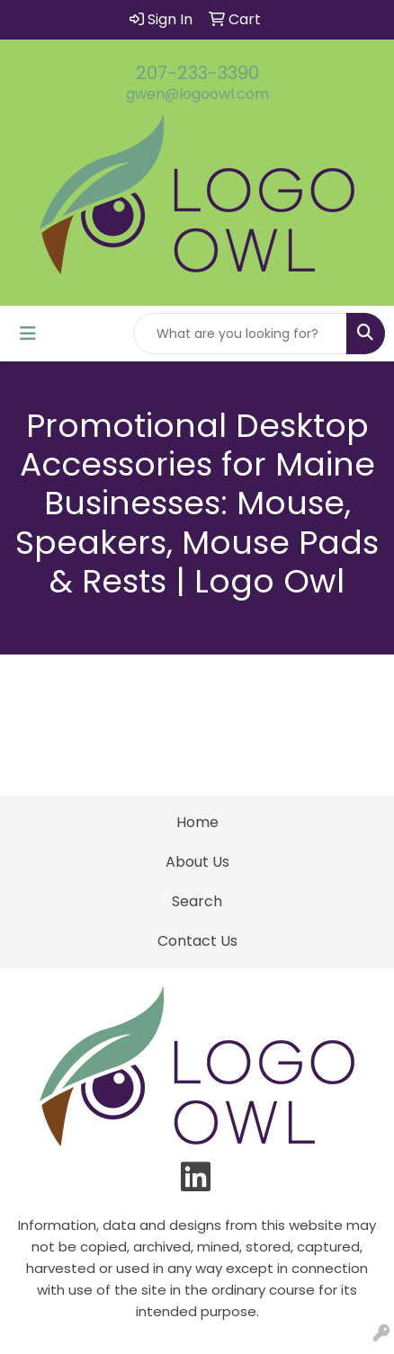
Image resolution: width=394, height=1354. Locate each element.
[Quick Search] (240, 333)
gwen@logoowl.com (197, 94)
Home (197, 822)
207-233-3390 (197, 72)
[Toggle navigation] (28, 333)
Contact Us (197, 941)
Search (197, 901)
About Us (197, 861)
